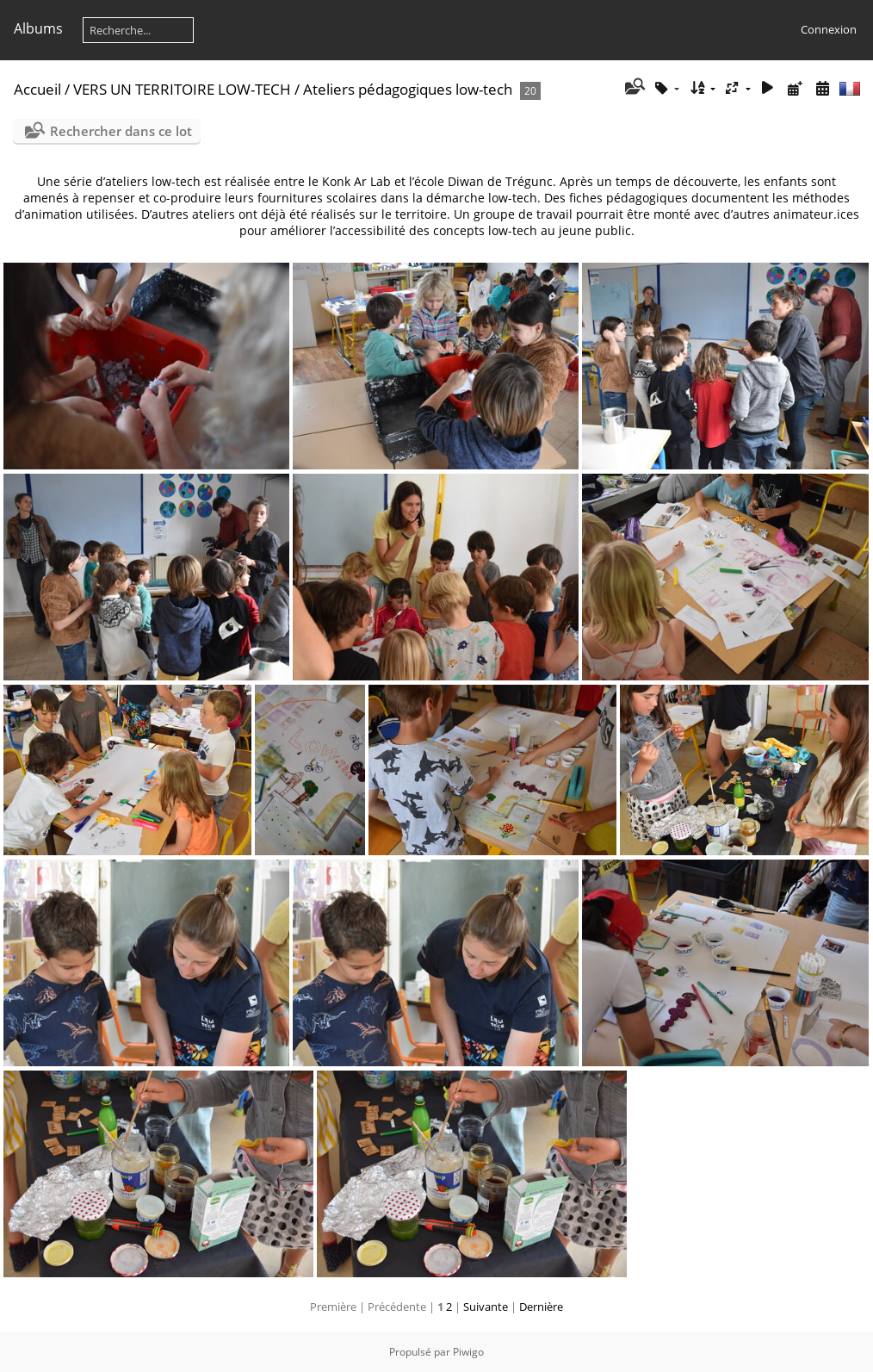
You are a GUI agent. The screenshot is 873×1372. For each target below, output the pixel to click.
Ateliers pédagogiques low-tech (407, 89)
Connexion (829, 29)
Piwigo (468, 1351)
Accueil (37, 89)
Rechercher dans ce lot (121, 131)
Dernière (541, 1306)
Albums (38, 28)
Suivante (485, 1306)
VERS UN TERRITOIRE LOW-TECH (182, 89)
